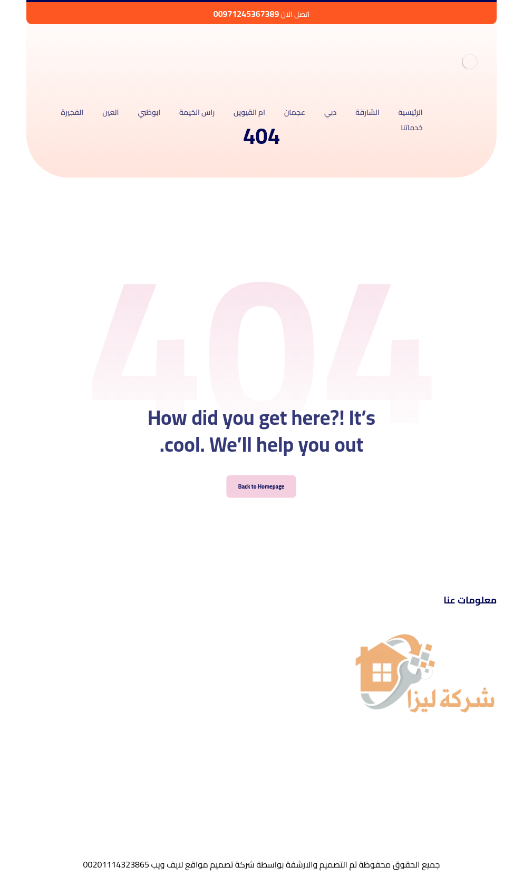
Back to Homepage (262, 499)
